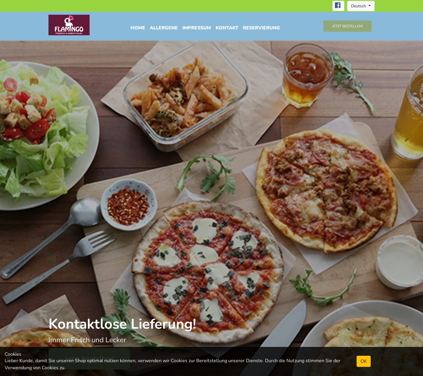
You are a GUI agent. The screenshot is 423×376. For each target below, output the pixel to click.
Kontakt (227, 28)
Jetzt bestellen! (347, 26)
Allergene (164, 28)
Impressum (196, 28)
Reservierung (261, 28)
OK (363, 361)
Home (137, 28)
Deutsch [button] (359, 6)
